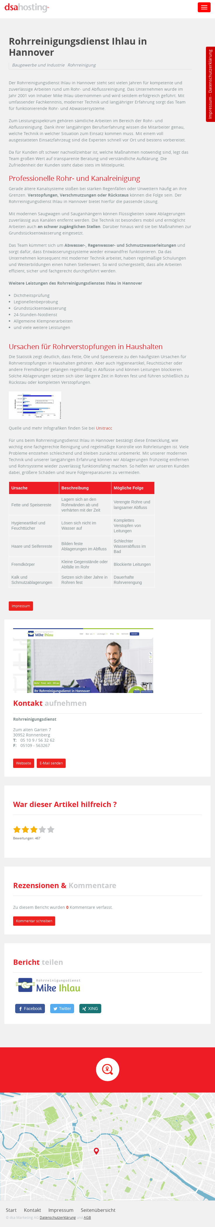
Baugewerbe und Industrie (38, 65)
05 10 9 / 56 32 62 (37, 740)
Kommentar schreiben (34, 921)
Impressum (210, 108)
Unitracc (104, 428)
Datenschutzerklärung (210, 71)
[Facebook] (30, 1008)
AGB (87, 1217)
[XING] (90, 1008)
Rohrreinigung (81, 65)
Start (11, 1210)
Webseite (23, 763)
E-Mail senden (51, 763)
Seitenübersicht (98, 1210)
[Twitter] (62, 1008)
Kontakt (32, 1210)
